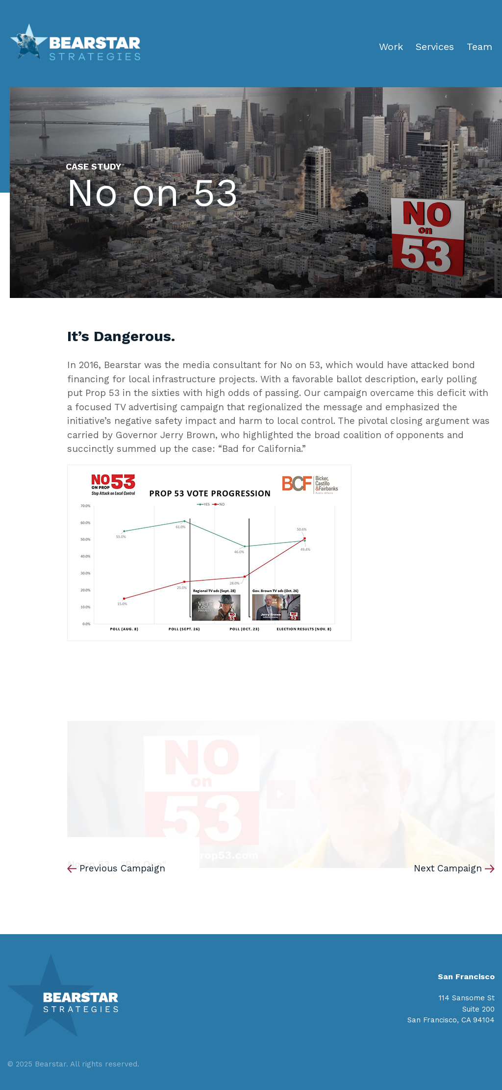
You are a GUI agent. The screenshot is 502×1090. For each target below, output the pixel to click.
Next (448, 868)
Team (479, 46)
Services (435, 46)
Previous (122, 868)
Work (391, 46)
